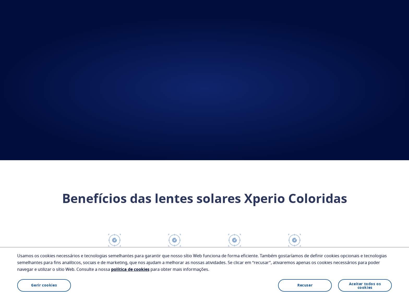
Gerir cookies (44, 285)
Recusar (304, 285)
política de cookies (130, 269)
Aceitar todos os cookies (365, 286)
